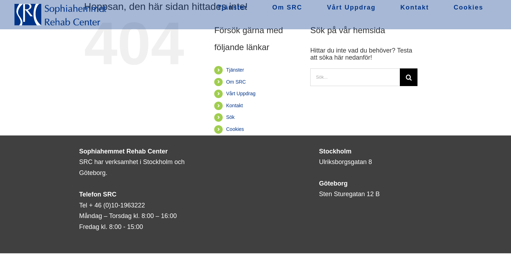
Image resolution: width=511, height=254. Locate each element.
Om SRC (236, 82)
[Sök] (408, 77)
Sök (230, 117)
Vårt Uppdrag (241, 93)
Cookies (235, 129)
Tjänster (235, 70)
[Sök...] (355, 77)
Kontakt (234, 105)
